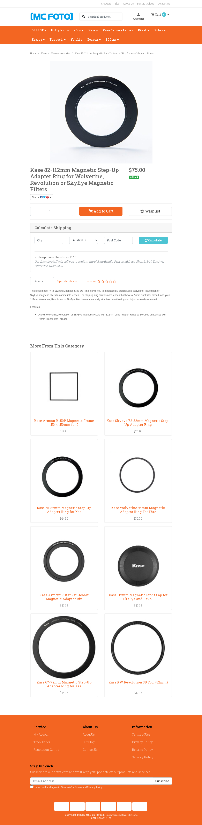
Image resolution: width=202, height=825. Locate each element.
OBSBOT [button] (37, 30)
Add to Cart (101, 211)
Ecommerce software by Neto (121, 814)
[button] (150, 211)
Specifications (67, 281)
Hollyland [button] (59, 30)
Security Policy (142, 757)
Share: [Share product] (40, 197)
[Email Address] (91, 781)
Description (42, 281)
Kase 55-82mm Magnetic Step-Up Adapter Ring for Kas (64, 510)
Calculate (153, 240)
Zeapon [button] (92, 39)
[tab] (42, 281)
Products (106, 3)
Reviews (100, 281)
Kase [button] (92, 30)
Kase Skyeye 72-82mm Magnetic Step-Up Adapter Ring (138, 422)
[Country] (83, 240)
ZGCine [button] (111, 39)
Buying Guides (145, 3)
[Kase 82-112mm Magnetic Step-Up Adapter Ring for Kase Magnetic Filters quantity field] (51, 211)
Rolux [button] (158, 30)
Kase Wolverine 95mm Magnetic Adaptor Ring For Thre (138, 510)
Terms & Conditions (71, 787)
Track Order (41, 742)
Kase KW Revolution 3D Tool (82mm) (138, 682)
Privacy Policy (142, 742)
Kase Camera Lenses (118, 30)
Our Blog (89, 742)
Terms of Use (141, 734)
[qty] (49, 240)
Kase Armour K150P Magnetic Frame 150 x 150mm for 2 (64, 422)
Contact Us (164, 3)
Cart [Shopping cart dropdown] (159, 14)
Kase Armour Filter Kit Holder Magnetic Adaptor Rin (64, 597)
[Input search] (105, 16)
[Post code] (118, 240)
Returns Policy (142, 750)
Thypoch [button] (56, 39)
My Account (41, 734)
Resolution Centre (46, 750)
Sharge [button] (36, 39)
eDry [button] (77, 30)
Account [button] (138, 17)
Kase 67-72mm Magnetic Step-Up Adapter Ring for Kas (64, 684)
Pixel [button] (142, 30)
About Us (128, 3)
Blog (117, 3)
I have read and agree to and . (66, 787)
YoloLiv (76, 39)
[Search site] (84, 16)
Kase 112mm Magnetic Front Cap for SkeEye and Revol (138, 597)
